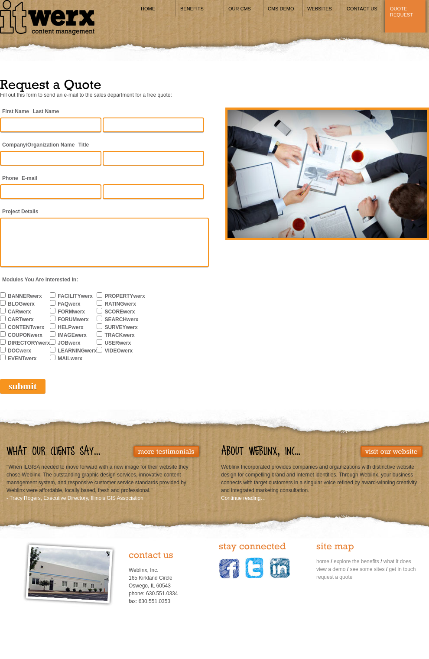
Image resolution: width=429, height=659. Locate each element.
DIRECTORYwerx (29, 343)
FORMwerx (71, 312)
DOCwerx (19, 351)
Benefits (192, 8)
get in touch (402, 569)
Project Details (20, 212)
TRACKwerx (119, 335)
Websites (319, 8)
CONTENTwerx (26, 327)
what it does (397, 561)
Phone (10, 178)
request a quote (334, 577)
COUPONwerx (25, 335)
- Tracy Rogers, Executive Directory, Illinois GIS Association (74, 498)
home (322, 561)
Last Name (45, 111)
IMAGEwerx (72, 335)
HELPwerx (70, 327)
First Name (15, 111)
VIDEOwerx (118, 351)
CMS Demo (281, 8)
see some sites (367, 569)
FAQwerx (69, 304)
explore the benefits (356, 561)
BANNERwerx (25, 296)
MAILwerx (70, 359)
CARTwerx (21, 319)
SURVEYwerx (120, 327)
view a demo (330, 569)
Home (148, 8)
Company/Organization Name (38, 145)
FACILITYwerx (75, 296)
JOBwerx (69, 343)
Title (83, 145)
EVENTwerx (22, 359)
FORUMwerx (73, 319)
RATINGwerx (120, 304)
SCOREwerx (119, 312)
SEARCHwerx (121, 319)
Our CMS (239, 8)
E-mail (29, 178)
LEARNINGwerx (77, 351)
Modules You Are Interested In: (40, 280)
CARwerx (19, 312)
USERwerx (117, 343)
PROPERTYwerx (124, 296)
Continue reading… (243, 498)
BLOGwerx (21, 304)
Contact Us (362, 8)
